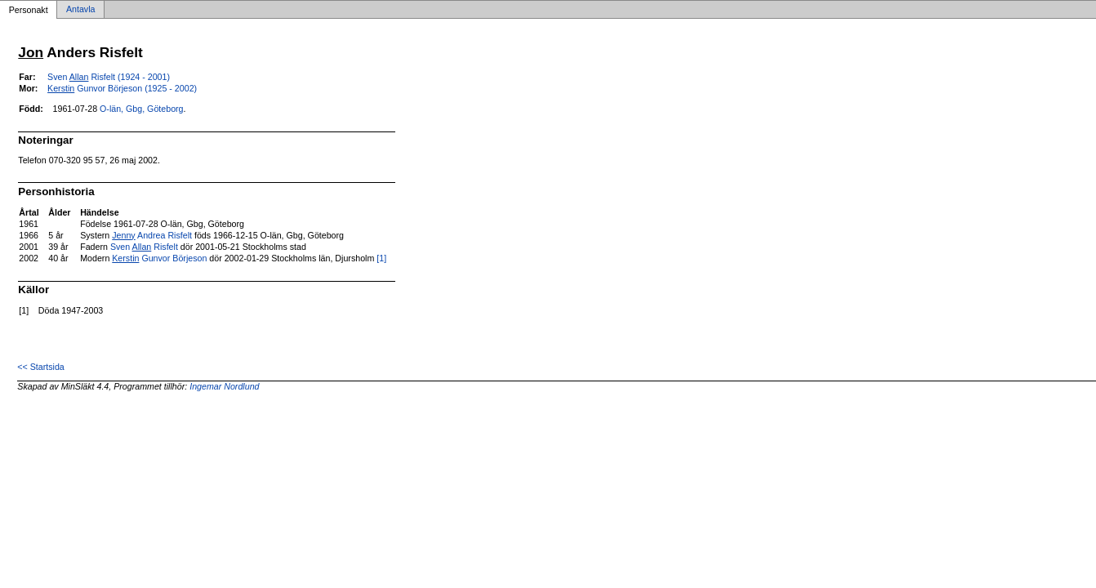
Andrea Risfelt (152, 235)
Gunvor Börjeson (159, 258)
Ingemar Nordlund (224, 386)
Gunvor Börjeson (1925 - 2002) (122, 88)
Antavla (81, 10)
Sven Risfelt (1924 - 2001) (108, 77)
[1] (381, 258)
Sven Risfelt (144, 247)
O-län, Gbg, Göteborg (141, 109)
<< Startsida (40, 367)
